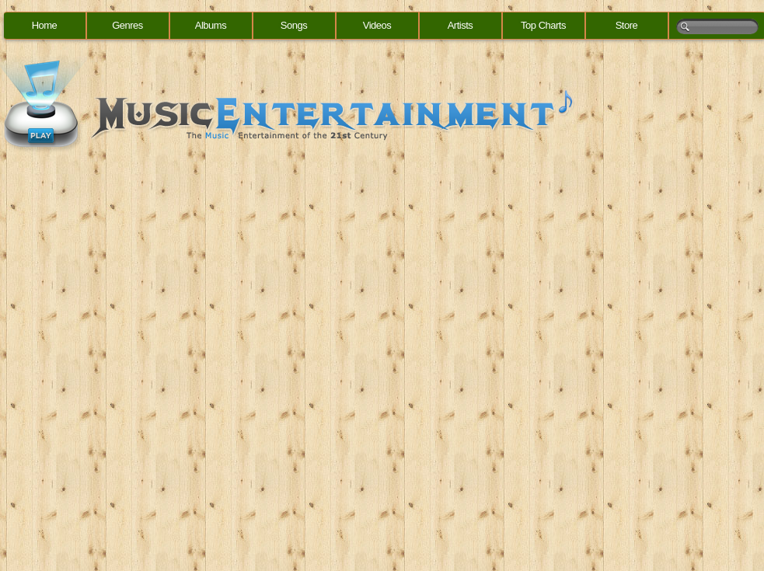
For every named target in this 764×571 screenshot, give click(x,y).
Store (627, 25)
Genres (127, 25)
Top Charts (543, 25)
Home (45, 25)
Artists (460, 25)
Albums (210, 25)
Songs (294, 25)
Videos (377, 25)
